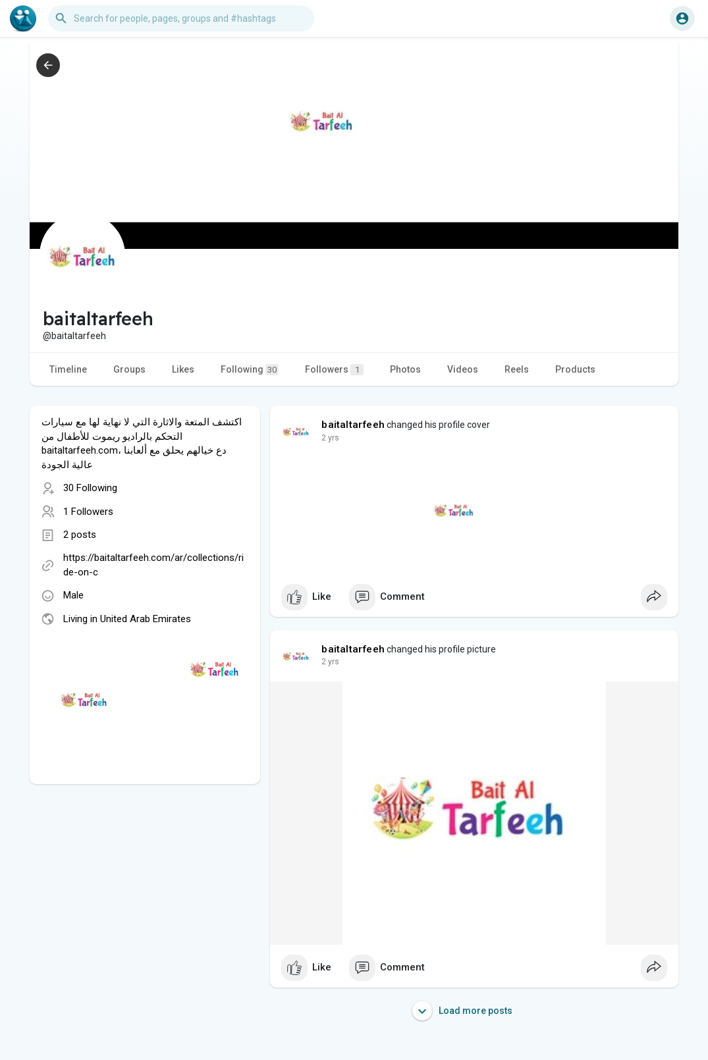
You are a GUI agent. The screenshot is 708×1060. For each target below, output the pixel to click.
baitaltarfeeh (353, 425)
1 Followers (88, 511)
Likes (183, 369)
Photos (405, 369)
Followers (334, 369)
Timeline (68, 369)
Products (575, 369)
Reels (516, 369)
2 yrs (330, 437)
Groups (129, 369)
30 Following (90, 488)
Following (250, 369)
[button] (181, 18)
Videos (462, 369)
